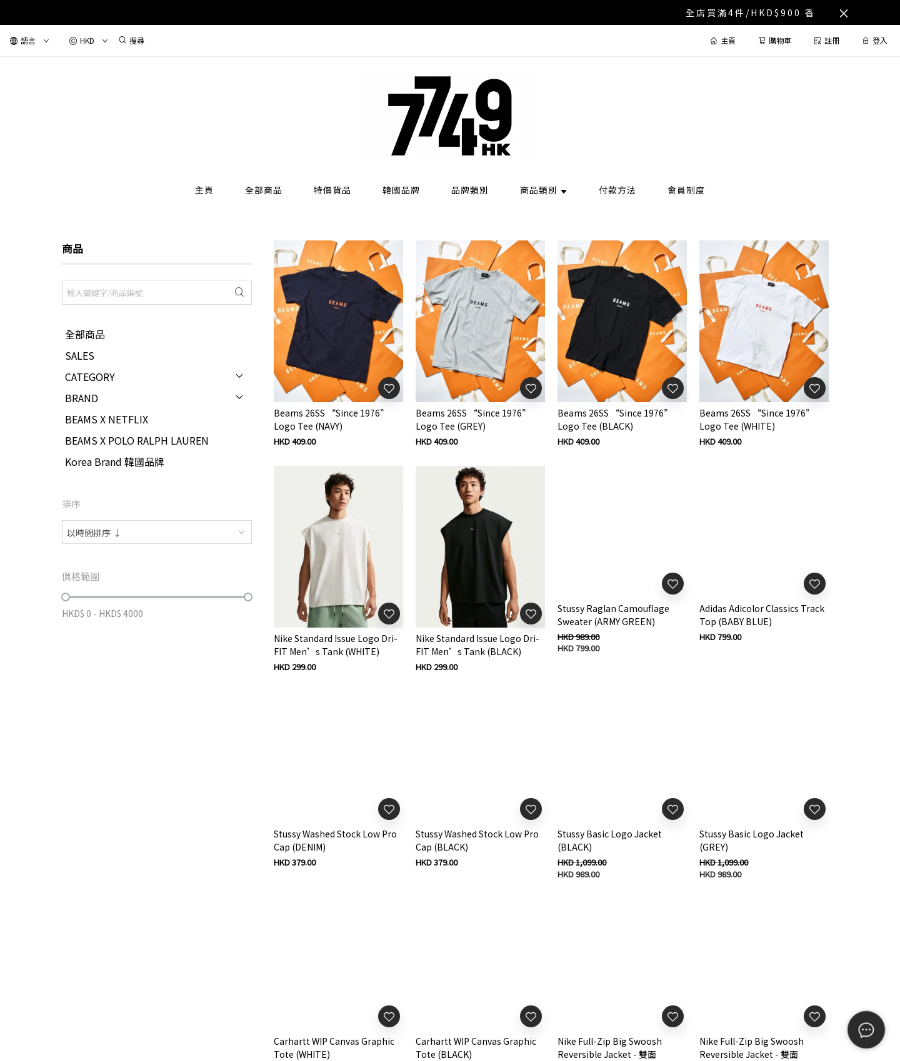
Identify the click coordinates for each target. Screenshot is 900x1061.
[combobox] (157, 532)
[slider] (65, 597)
